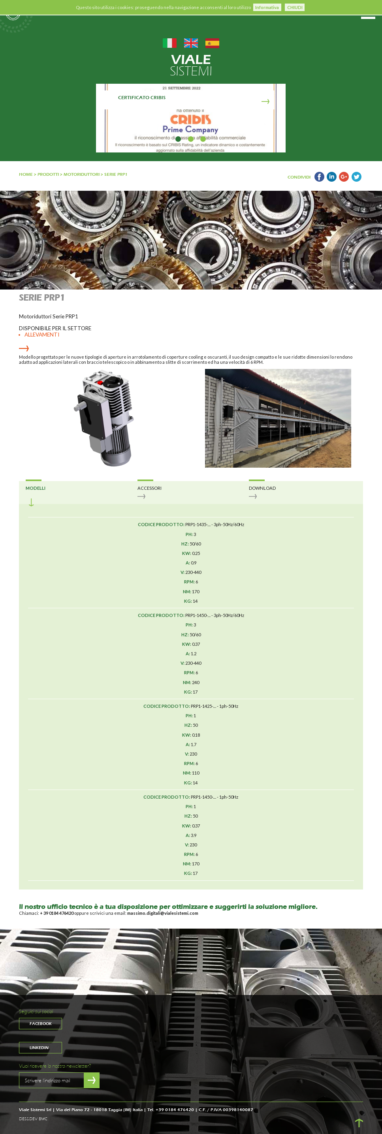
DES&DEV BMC (33, 1119)
